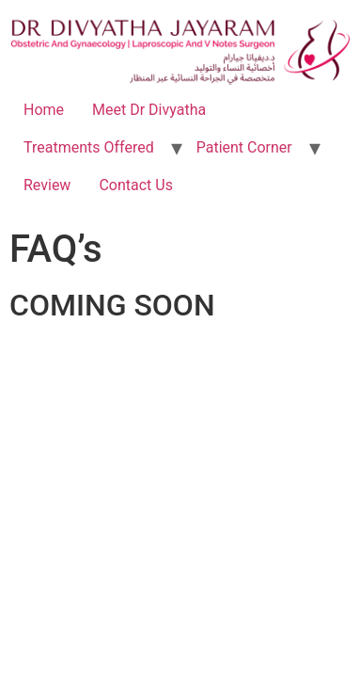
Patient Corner (244, 147)
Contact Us (136, 185)
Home (43, 110)
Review (46, 185)
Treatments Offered (88, 147)
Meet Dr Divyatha (149, 110)
